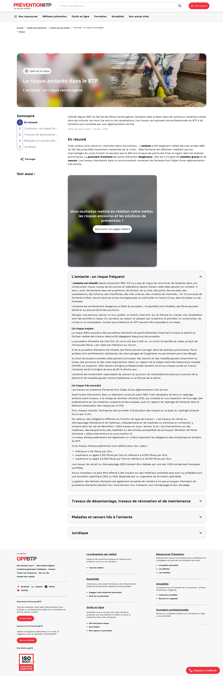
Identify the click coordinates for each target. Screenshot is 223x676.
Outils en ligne (95, 607)
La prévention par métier (102, 554)
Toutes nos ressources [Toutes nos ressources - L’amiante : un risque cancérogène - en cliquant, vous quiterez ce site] (37, 28)
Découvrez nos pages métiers (112, 229)
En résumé (30, 122)
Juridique (30, 147)
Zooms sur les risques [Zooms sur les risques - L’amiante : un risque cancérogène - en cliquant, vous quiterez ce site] (60, 28)
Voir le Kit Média (26, 640)
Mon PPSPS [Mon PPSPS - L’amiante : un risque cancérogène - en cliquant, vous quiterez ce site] (94, 627)
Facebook (23, 586)
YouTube (22, 590)
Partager (28, 159)
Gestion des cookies (26, 577)
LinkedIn (37, 586)
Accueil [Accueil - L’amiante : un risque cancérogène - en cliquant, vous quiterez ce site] (20, 28)
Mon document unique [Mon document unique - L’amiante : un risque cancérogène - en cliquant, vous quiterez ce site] (99, 623)
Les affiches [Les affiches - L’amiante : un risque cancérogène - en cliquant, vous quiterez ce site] (164, 569)
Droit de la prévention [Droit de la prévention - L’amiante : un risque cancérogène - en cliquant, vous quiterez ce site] (99, 596)
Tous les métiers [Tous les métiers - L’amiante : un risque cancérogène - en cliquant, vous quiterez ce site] (96, 568)
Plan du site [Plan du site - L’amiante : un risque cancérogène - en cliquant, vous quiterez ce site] (44, 573)
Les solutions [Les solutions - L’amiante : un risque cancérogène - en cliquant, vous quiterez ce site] (164, 573)
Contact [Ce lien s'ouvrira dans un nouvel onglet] (51, 569)
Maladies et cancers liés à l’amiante (47, 141)
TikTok (50, 586)
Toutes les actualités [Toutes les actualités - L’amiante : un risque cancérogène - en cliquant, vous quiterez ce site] (168, 595)
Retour (22, 32)
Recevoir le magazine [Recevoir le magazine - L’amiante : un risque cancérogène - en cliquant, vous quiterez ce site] (168, 598)
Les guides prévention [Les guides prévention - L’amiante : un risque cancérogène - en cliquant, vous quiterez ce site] (168, 565)
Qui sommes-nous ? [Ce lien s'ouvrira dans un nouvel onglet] (25, 566)
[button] (199, 5)
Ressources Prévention (170, 554)
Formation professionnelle (172, 609)
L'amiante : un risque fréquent (43, 128)
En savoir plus (25, 618)
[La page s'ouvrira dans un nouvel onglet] (199, 5)
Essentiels (93, 578)
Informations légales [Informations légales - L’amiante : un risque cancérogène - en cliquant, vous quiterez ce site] (45, 566)
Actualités (162, 583)
